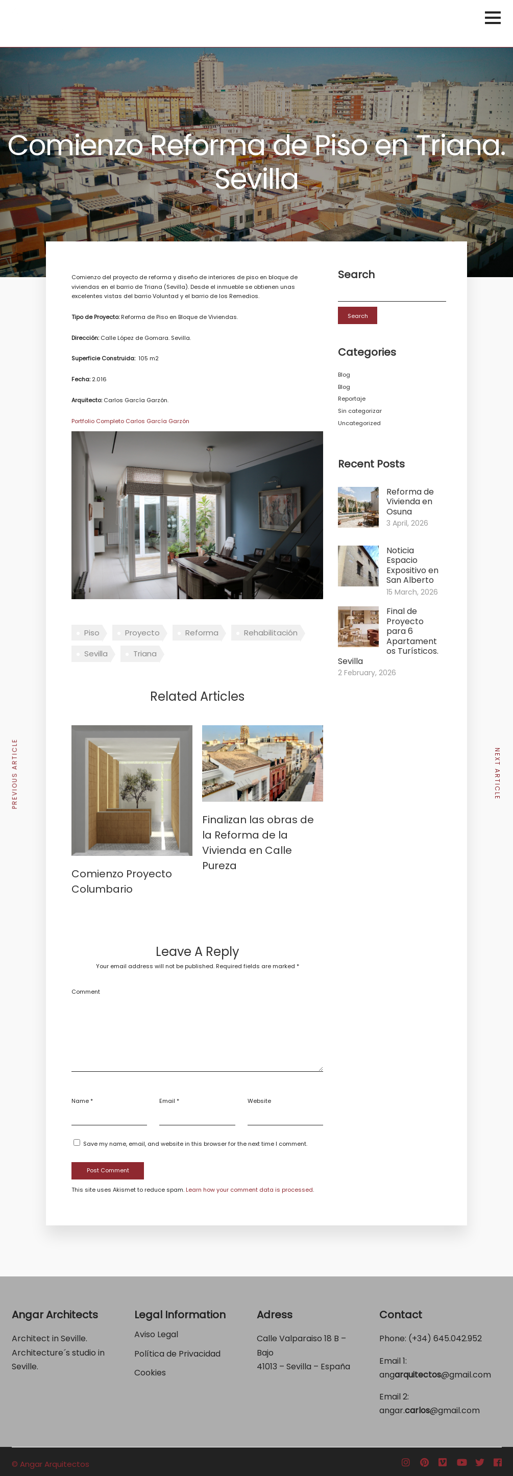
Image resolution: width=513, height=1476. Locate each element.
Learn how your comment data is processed (249, 1190)
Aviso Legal (156, 1334)
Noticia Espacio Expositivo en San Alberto (412, 565)
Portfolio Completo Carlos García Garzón (130, 421)
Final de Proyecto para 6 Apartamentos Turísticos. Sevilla (388, 636)
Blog (344, 375)
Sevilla (96, 653)
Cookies (150, 1373)
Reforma (201, 632)
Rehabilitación (271, 632)
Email (167, 1101)
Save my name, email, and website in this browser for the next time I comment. (195, 1144)
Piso (92, 632)
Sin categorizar (360, 411)
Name (80, 1101)
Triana (145, 653)
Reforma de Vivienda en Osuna (410, 502)
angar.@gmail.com (429, 1410)
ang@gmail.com (435, 1375)
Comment (85, 992)
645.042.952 (457, 1338)
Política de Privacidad (178, 1354)
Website (259, 1101)
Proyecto (142, 632)
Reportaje (351, 399)
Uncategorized (359, 423)
